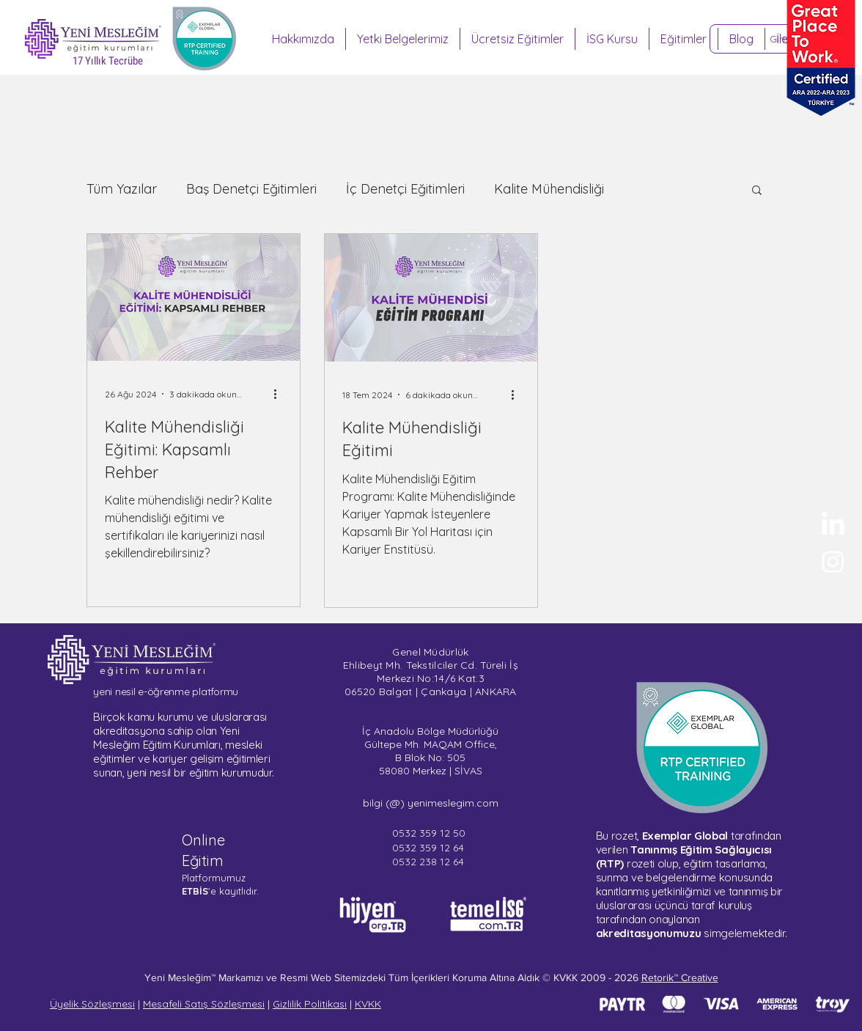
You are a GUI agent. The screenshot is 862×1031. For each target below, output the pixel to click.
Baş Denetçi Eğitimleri (251, 189)
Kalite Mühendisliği (549, 189)
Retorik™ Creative (679, 977)
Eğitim (203, 860)
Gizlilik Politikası (310, 1003)
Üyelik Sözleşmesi (92, 1003)
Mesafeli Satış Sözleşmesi (204, 1003)
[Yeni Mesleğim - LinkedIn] (833, 525)
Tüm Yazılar (121, 189)
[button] (757, 191)
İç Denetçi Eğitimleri (405, 189)
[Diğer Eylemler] (280, 394)
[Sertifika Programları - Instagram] (833, 561)
